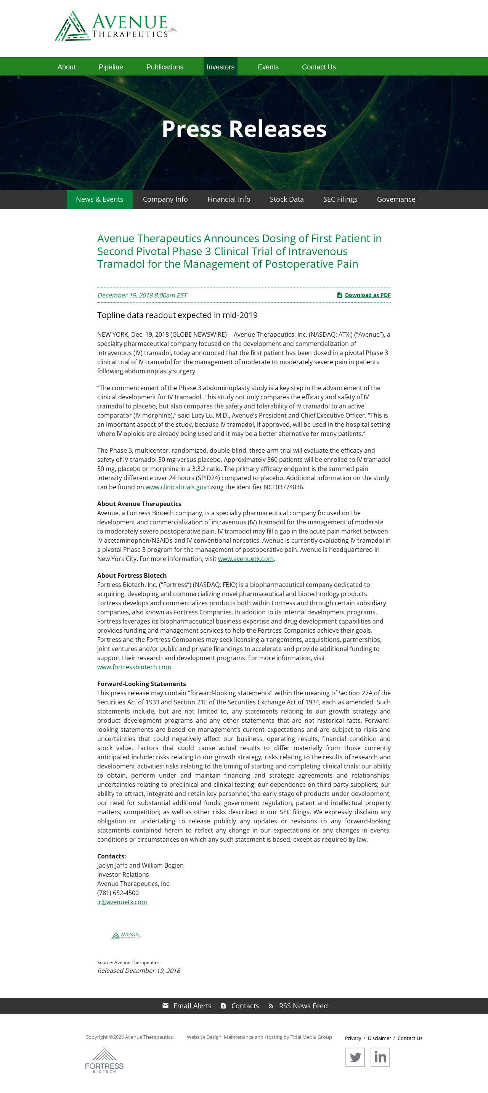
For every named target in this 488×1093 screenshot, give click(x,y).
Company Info (165, 199)
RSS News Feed (303, 1005)
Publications (164, 67)
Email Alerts (192, 1005)
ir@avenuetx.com (122, 902)
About (66, 67)
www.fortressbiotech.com (134, 667)
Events (268, 67)
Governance (396, 199)
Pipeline (111, 67)
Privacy (353, 1038)
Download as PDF (363, 295)
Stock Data (287, 199)
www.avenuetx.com (246, 559)
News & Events (100, 199)
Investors (220, 67)
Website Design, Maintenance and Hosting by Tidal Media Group (259, 1037)
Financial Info (228, 199)
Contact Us (319, 67)
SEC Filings (340, 199)
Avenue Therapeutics (149, 1037)
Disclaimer (379, 1038)
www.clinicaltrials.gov (176, 487)
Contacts (245, 1005)
